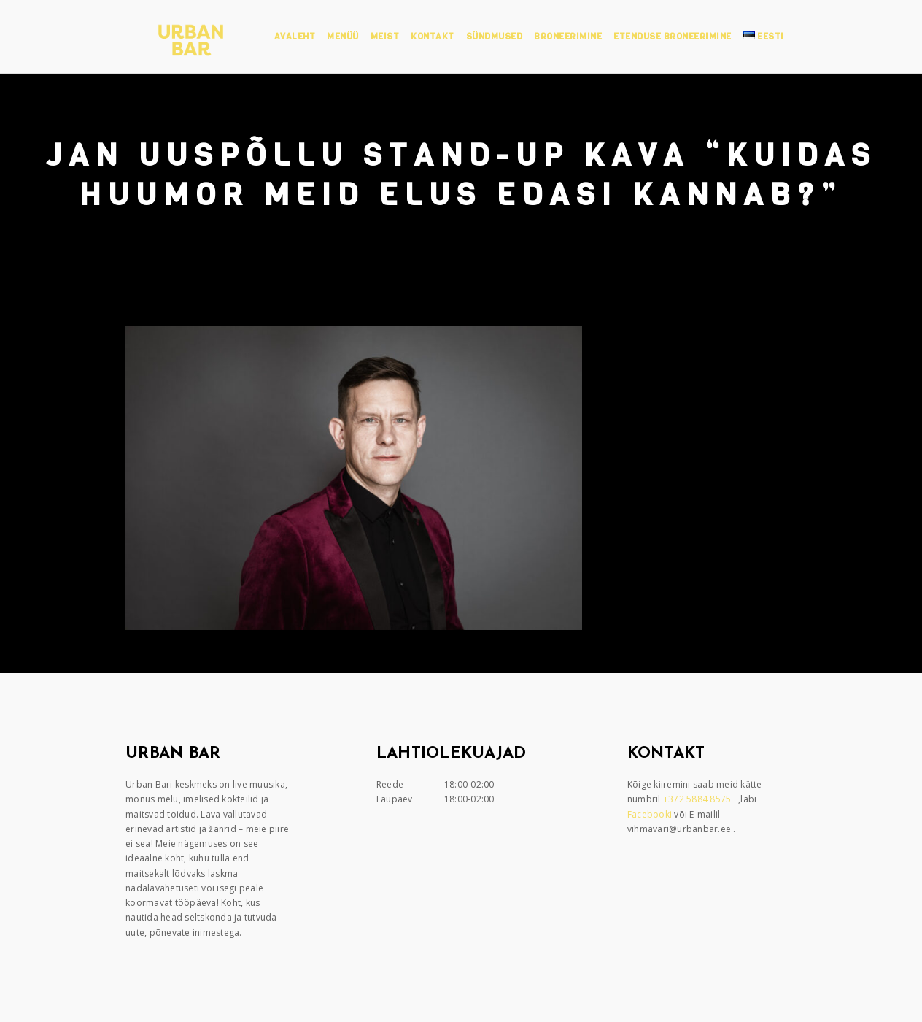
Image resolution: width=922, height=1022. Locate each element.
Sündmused (494, 36)
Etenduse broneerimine (672, 36)
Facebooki (651, 814)
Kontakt (432, 36)
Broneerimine (568, 36)
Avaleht (295, 36)
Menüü (343, 36)
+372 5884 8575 (698, 799)
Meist (385, 36)
